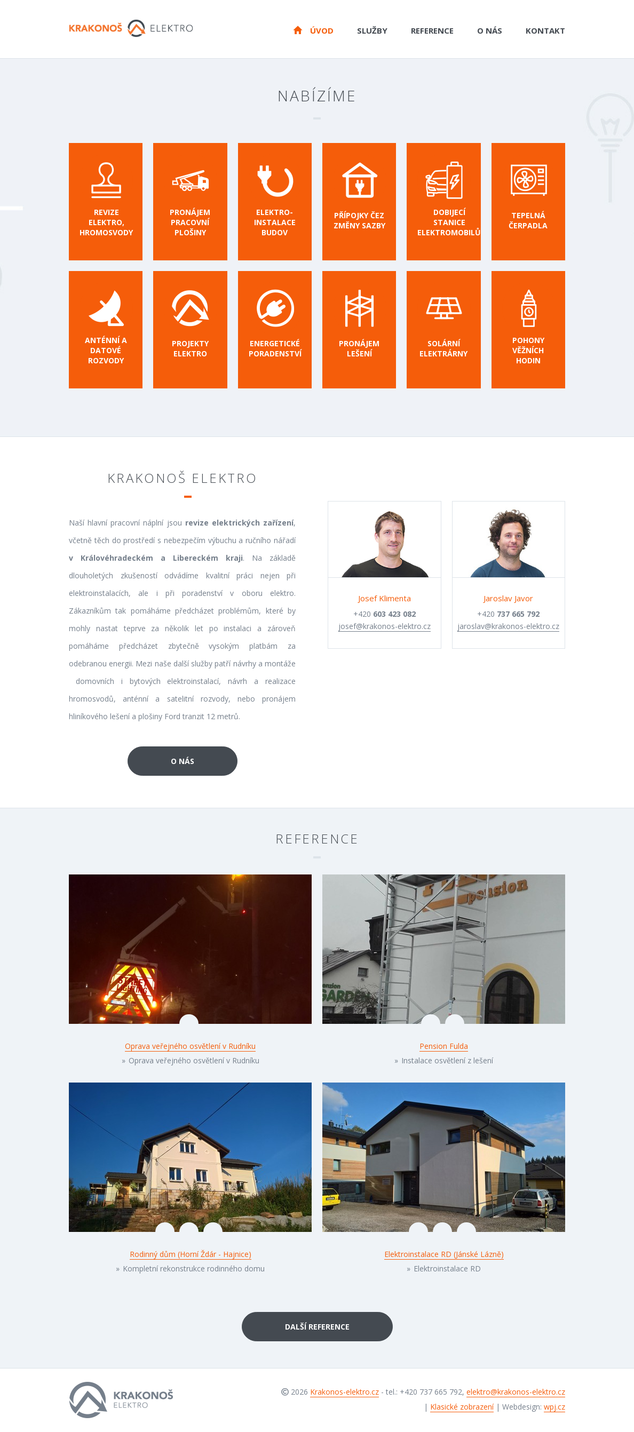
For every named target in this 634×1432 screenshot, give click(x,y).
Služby (372, 30)
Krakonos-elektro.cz (344, 1392)
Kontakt (545, 30)
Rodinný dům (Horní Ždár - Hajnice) (190, 1254)
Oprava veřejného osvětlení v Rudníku (190, 1046)
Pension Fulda (443, 1046)
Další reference (317, 1327)
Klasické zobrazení (462, 1407)
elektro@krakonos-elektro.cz (515, 1392)
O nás (489, 30)
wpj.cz (554, 1407)
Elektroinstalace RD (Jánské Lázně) (444, 1254)
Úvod (313, 29)
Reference (432, 30)
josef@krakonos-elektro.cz (384, 626)
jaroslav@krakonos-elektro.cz (508, 626)
